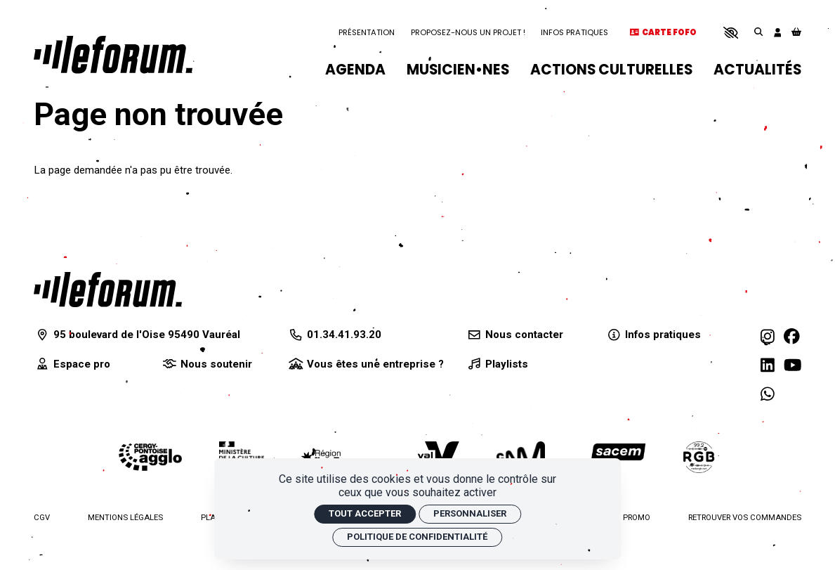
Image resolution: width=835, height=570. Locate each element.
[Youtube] (792, 365)
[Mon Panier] (796, 33)
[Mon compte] (778, 32)
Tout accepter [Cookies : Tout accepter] (365, 513)
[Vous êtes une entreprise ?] (365, 364)
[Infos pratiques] (653, 335)
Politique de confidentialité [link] (417, 536)
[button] (731, 32)
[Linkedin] (768, 365)
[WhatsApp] (768, 394)
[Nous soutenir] (205, 364)
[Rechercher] (758, 32)
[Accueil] (113, 54)
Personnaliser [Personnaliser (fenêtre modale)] (469, 513)
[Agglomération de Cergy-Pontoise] (150, 457)
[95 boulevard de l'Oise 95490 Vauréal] (137, 335)
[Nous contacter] (514, 335)
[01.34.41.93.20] (334, 335)
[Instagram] (768, 337)
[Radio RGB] (699, 457)
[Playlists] (497, 364)
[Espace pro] (72, 364)
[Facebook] (792, 337)
